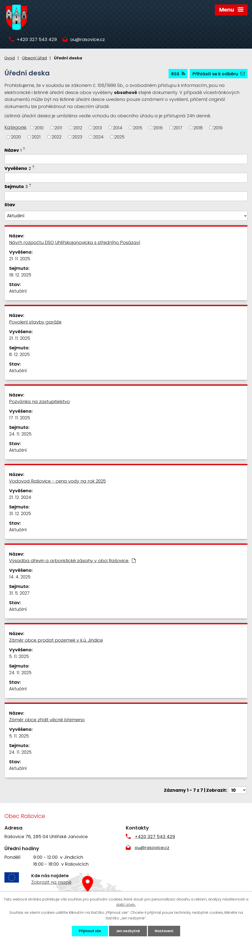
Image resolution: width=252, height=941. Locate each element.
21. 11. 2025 (19, 259)
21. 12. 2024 (20, 497)
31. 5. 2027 (19, 593)
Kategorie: (15, 127)
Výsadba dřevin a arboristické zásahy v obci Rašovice (72, 561)
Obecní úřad (34, 58)
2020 (16, 137)
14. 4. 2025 (20, 577)
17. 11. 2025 (19, 418)
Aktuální (18, 291)
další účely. (126, 904)
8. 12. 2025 (19, 354)
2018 (198, 127)
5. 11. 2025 (19, 656)
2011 (58, 127)
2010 (39, 127)
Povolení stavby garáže (35, 322)
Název (13, 150)
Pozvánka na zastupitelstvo (39, 401)
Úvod (9, 58)
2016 (158, 127)
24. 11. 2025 (20, 434)
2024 (98, 137)
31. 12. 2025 (20, 513)
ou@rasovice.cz (87, 39)
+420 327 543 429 (36, 39)
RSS (178, 74)
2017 (177, 127)
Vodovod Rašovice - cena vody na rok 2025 (57, 481)
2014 (117, 127)
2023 (77, 137)
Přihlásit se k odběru (218, 74)
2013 (97, 127)
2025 (119, 137)
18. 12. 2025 (20, 275)
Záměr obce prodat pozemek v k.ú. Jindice (56, 640)
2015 (137, 127)
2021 (36, 137)
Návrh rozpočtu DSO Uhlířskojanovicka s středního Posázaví (74, 242)
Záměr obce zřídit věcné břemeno (47, 720)
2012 (77, 127)
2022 (57, 137)
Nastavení (164, 930)
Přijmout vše (90, 930)
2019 (217, 127)
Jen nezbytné (128, 930)
